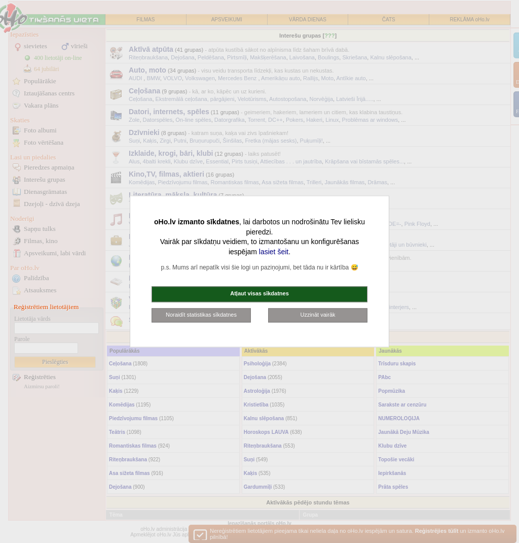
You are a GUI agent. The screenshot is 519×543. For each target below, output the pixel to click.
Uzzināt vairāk (317, 315)
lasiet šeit (273, 252)
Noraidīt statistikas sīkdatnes (201, 315)
